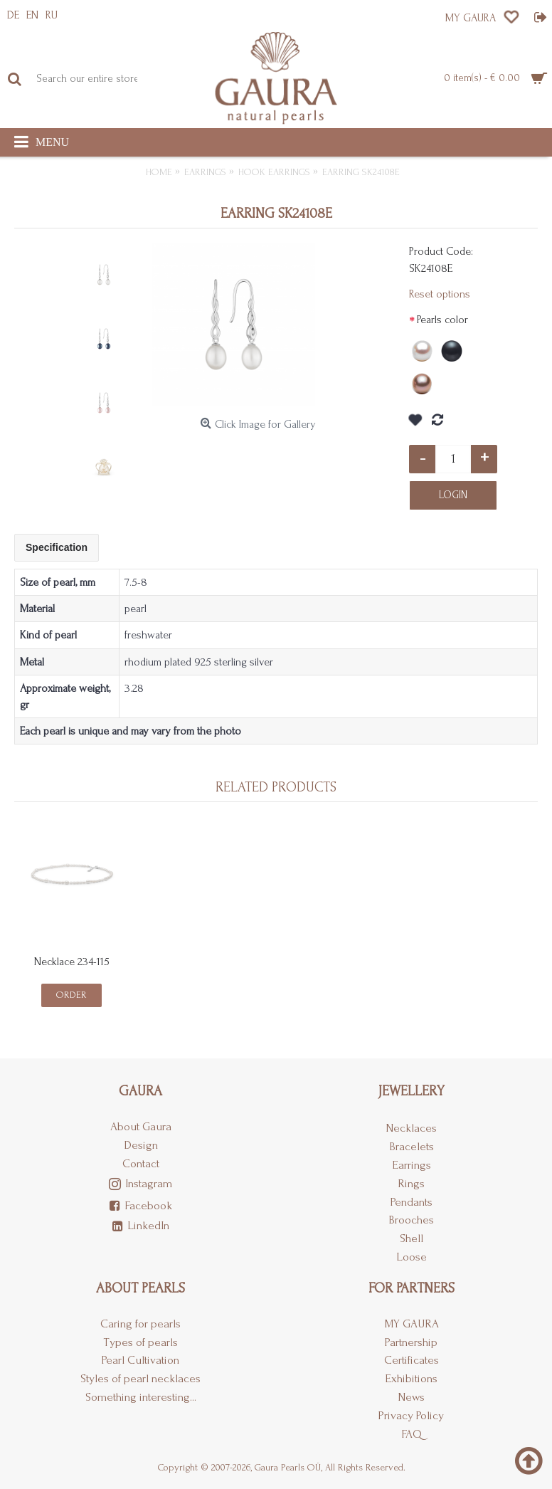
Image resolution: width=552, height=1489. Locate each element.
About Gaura (140, 1126)
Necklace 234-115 (72, 961)
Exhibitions (411, 1378)
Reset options (439, 294)
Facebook (141, 1206)
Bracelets (411, 1146)
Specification (56, 547)
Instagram (140, 1185)
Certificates (411, 1360)
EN (32, 15)
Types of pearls (140, 1342)
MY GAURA (411, 1323)
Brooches (411, 1219)
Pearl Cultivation (140, 1360)
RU (52, 15)
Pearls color (442, 319)
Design (141, 1145)
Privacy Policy (411, 1415)
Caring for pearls (140, 1323)
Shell (411, 1238)
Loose (411, 1256)
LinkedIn (140, 1226)
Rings (411, 1183)
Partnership (411, 1342)
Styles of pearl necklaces (140, 1378)
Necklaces (411, 1128)
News (411, 1397)
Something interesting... (140, 1397)
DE (13, 15)
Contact (140, 1163)
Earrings (411, 1165)
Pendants (411, 1202)
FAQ (411, 1434)
